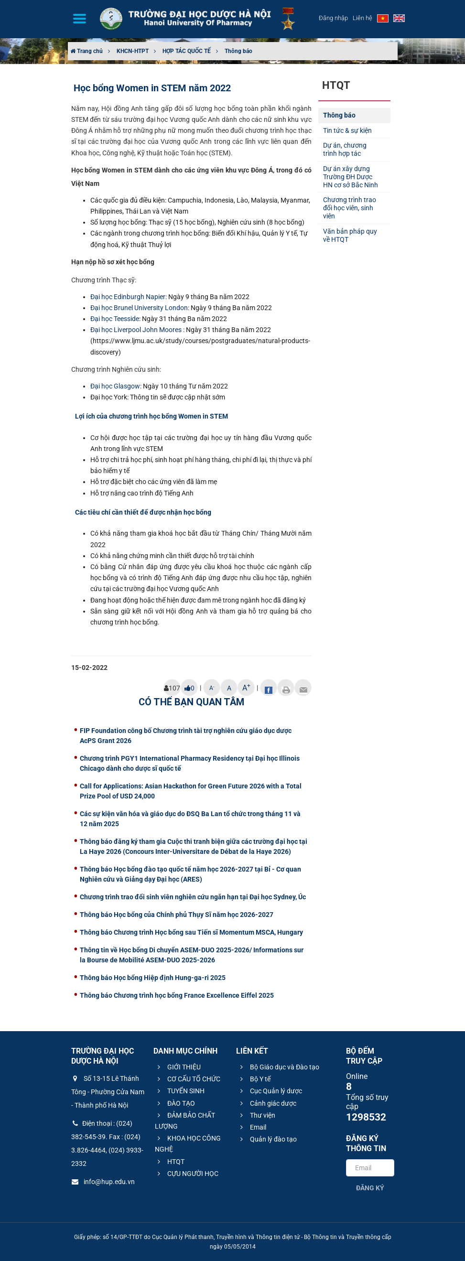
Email (252, 1127)
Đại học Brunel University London (139, 308)
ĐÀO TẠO (175, 1103)
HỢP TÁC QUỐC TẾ (186, 51)
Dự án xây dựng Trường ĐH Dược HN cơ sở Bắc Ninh (350, 177)
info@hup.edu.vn (103, 1182)
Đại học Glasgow (115, 386)
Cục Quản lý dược (270, 1091)
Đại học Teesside (114, 319)
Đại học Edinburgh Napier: (128, 297)
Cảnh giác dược (267, 1103)
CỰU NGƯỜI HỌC (186, 1173)
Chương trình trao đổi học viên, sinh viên (349, 208)
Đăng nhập (333, 18)
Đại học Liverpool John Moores (136, 330)
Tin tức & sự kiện (347, 130)
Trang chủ (86, 51)
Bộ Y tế (254, 1079)
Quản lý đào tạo (267, 1139)
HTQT (169, 1161)
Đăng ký (370, 1188)
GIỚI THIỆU (178, 1067)
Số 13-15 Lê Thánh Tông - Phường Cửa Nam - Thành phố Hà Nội (107, 1092)
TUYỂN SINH (180, 1091)
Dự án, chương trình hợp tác (345, 149)
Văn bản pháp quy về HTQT (350, 235)
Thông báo (238, 51)
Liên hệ (362, 18)
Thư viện (256, 1115)
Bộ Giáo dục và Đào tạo (278, 1067)
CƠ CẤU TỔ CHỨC (187, 1079)
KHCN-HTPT (133, 51)
